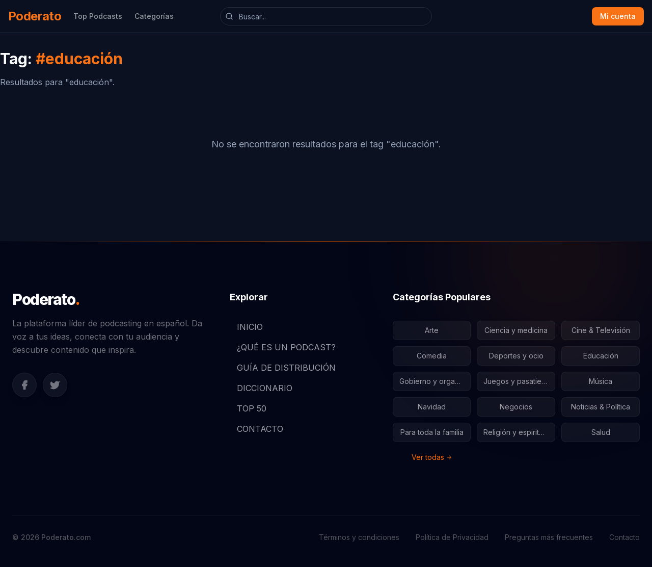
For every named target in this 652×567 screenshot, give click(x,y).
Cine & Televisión (601, 330)
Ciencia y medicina (516, 330)
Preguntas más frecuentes (549, 537)
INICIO (246, 327)
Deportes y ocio (516, 355)
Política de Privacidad (452, 537)
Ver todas (432, 457)
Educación (600, 355)
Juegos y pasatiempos (519, 381)
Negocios (516, 406)
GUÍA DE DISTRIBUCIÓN (283, 368)
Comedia (432, 355)
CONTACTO (256, 429)
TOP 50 (248, 408)
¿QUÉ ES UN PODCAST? (283, 347)
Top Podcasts (97, 16)
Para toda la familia (432, 432)
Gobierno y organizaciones (435, 381)
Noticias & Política (600, 406)
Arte (432, 330)
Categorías (154, 16)
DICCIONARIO (261, 388)
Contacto (624, 537)
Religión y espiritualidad (519, 432)
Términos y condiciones (359, 537)
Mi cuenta (618, 16)
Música (600, 381)
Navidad (432, 406)
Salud (600, 432)
